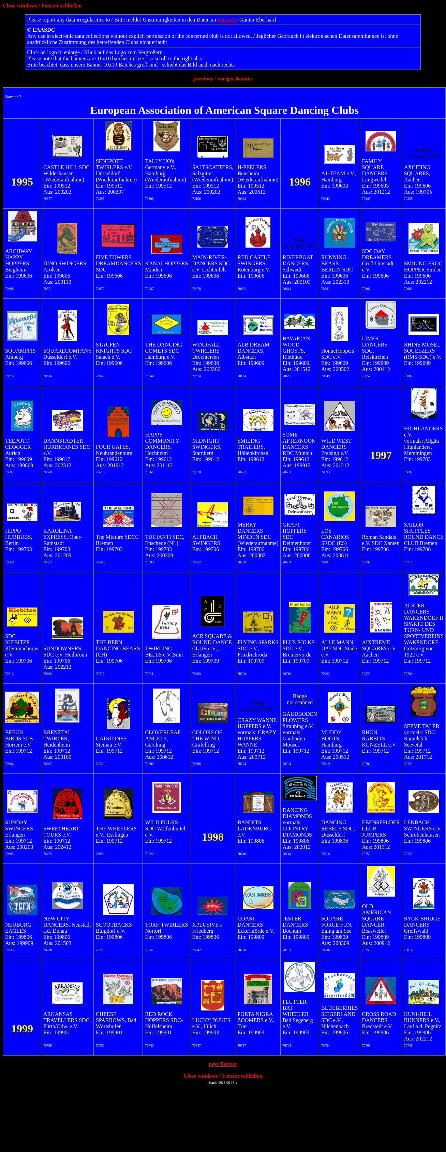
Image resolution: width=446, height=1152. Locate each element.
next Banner (223, 1064)
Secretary (228, 20)
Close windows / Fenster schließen (42, 6)
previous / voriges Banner (223, 79)
